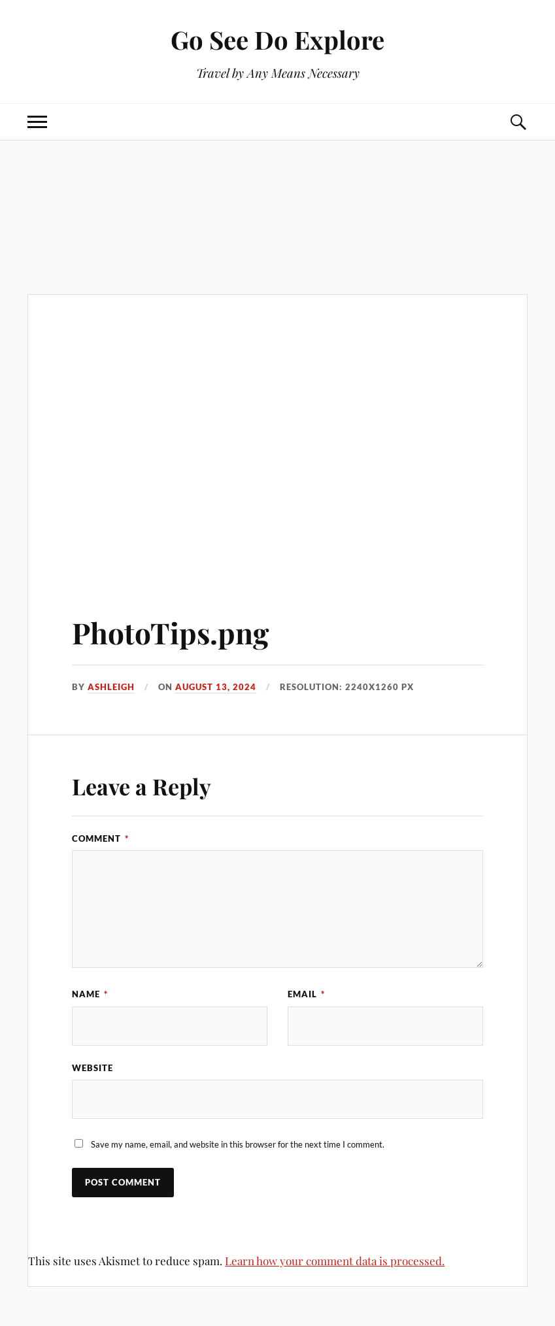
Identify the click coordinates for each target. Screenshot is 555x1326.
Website (92, 1068)
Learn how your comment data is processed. (335, 1260)
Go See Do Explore (277, 39)
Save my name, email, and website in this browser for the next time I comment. (237, 1144)
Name (90, 994)
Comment (100, 838)
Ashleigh (111, 687)
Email (306, 994)
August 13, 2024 (215, 687)
